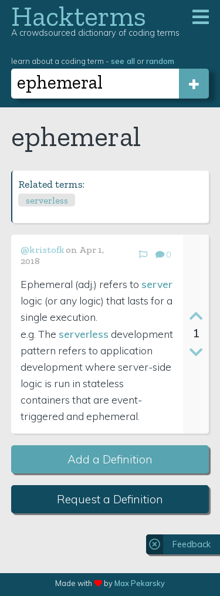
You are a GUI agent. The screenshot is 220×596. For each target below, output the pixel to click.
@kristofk (42, 249)
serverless (47, 200)
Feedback (191, 544)
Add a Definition (110, 459)
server (156, 283)
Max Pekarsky (139, 583)
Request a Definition (110, 499)
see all (123, 61)
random (160, 61)
